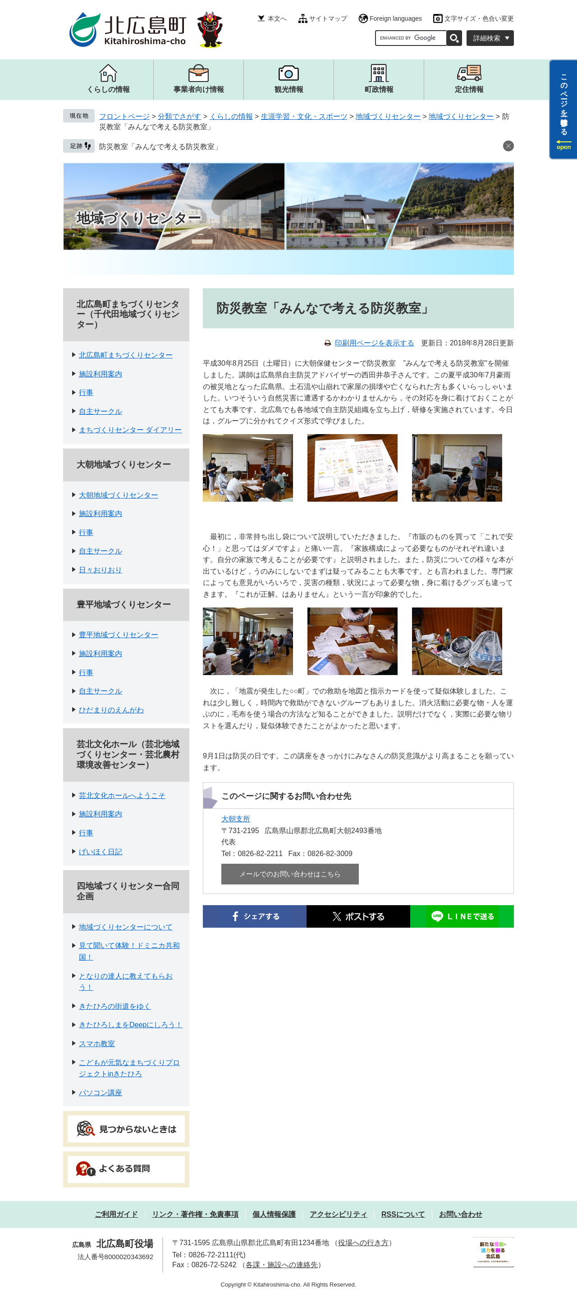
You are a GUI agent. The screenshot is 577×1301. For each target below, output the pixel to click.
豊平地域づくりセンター (124, 604)
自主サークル (100, 411)
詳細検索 (486, 38)
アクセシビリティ (338, 1214)
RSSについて (403, 1214)
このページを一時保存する (564, 100)
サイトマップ (328, 18)
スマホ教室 (97, 1043)
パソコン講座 (100, 1093)
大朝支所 (235, 819)
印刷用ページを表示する (374, 343)
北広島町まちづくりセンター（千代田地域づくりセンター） (128, 314)
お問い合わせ (460, 1214)
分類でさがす (179, 116)
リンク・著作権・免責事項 (195, 1214)
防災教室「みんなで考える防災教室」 (160, 146)
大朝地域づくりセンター (124, 464)
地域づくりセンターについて (126, 927)
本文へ (277, 18)
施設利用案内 (100, 374)
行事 (86, 392)
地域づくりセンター (388, 116)
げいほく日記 (100, 852)
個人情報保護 (274, 1214)
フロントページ (124, 116)
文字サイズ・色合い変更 (479, 18)
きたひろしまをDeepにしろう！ (131, 1025)
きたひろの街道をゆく (115, 1006)
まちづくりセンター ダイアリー (130, 430)
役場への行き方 (363, 1243)
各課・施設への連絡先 (282, 1265)
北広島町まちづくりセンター (126, 355)
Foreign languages (396, 18)
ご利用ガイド (116, 1214)
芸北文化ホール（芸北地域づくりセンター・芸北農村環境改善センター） (128, 754)
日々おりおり (100, 570)
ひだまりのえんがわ (111, 710)
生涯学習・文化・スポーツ (304, 116)
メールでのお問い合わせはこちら (290, 874)
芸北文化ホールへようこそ (122, 795)
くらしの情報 (231, 116)
